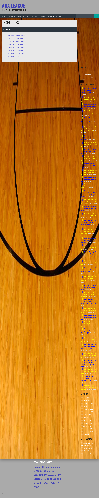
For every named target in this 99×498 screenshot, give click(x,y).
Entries (87, 74)
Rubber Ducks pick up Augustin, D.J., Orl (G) (88, 240)
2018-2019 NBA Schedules (16, 47)
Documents (51, 16)
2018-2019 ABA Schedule (15, 50)
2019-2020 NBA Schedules (16, 41)
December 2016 (88, 429)
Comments (88, 77)
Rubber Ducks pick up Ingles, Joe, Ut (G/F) (88, 287)
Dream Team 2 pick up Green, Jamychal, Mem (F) (89, 310)
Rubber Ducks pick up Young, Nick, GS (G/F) (88, 208)
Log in (85, 71)
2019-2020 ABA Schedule (15, 44)
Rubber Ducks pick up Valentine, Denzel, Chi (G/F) (88, 254)
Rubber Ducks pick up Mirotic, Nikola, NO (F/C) (88, 106)
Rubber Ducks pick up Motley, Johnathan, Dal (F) (88, 90)
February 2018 (88, 403)
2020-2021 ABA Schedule (15, 38)
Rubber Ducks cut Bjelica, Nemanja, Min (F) (88, 294)
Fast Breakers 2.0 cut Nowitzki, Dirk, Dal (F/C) (88, 202)
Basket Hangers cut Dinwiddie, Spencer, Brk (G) (89, 172)
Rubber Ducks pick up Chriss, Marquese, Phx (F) (88, 129)
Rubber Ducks (52, 478)
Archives (59, 16)
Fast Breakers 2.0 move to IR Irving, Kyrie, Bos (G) (88, 270)
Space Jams (39, 483)
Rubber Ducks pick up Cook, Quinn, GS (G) (88, 317)
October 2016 (87, 434)
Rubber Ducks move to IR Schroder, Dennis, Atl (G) (89, 120)
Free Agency (42, 16)
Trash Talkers (51, 483)
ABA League (13, 5)
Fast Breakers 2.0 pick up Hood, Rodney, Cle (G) (88, 278)
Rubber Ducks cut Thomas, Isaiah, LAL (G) (89, 263)
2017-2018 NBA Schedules (16, 53)
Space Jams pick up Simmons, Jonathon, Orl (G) (88, 378)
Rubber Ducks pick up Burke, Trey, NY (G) (88, 179)
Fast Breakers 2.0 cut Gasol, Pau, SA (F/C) (88, 355)
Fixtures (34, 16)
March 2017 (87, 420)
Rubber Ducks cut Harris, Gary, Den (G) (88, 324)
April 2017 (86, 417)
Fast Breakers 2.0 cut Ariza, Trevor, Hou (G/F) (88, 231)
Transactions (11, 16)
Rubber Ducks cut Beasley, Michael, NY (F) (88, 99)
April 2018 (86, 397)
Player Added (87, 448)
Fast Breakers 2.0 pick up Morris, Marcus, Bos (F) (88, 222)
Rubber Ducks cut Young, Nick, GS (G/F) (88, 186)
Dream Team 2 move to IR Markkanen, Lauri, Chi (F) (89, 301)
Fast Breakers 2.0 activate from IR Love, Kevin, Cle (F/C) (88, 346)
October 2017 (87, 415)
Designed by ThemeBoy (90, 494)
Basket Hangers (43, 466)
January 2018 (87, 406)
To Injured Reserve (89, 454)
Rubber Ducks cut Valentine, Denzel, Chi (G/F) (88, 158)
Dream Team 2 (42, 470)
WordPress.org (88, 80)
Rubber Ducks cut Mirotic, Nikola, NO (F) (89, 247)
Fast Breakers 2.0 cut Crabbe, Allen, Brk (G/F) (88, 340)
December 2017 (88, 409)
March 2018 (87, 400)
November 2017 (88, 412)
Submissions (20, 16)
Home (3, 16)
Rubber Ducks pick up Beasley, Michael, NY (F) (89, 151)
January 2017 (87, 426)
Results (28, 16)
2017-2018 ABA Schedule (15, 57)
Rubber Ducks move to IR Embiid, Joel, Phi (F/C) (89, 138)
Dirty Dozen (56, 467)
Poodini (54, 475)
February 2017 (88, 423)
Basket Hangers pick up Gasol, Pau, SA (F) (88, 165)
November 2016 (88, 432)
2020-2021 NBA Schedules (16, 35)
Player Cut (86, 451)
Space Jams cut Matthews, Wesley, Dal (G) (88, 387)
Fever (49, 475)
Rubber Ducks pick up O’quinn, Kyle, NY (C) (89, 144)
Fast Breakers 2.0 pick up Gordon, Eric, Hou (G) (88, 331)
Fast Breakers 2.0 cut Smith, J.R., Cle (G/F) (88, 371)
